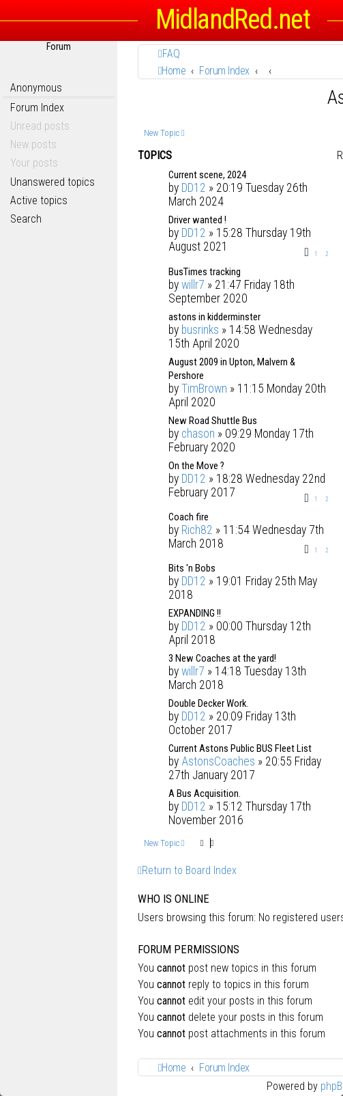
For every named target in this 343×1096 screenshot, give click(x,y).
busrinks (200, 330)
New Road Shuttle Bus (212, 420)
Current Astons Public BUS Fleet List (240, 748)
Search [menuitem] (26, 218)
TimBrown (204, 388)
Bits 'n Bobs (191, 568)
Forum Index (37, 107)
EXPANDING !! (194, 613)
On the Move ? (196, 466)
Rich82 (197, 530)
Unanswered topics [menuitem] (52, 181)
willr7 (193, 285)
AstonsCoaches (218, 761)
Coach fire (188, 517)
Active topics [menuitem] (39, 200)
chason (198, 433)
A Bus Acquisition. (204, 793)
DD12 (193, 188)
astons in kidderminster (214, 317)
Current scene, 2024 (207, 175)
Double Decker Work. (208, 703)
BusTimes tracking (204, 272)
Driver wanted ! (197, 220)
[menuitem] (169, 53)
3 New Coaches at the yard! (222, 658)
